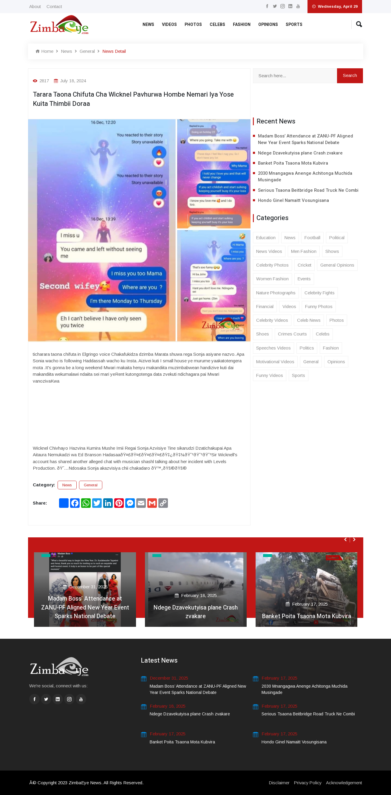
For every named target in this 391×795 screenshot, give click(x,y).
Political (338, 237)
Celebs (217, 24)
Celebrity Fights (320, 293)
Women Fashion (272, 279)
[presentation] (346, 539)
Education (266, 237)
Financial (265, 307)
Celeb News (309, 321)
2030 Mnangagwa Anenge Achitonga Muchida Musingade (305, 177)
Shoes (262, 335)
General (87, 51)
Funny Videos (270, 376)
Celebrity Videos (272, 321)
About (35, 6)
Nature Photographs (276, 293)
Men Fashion (304, 251)
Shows (333, 251)
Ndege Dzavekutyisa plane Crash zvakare (301, 153)
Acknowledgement (344, 782)
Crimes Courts (292, 335)
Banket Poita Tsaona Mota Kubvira (293, 163)
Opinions (268, 24)
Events (305, 279)
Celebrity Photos (272, 265)
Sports (294, 24)
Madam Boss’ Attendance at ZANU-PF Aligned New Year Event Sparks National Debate (306, 139)
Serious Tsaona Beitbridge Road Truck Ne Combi (309, 190)
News (148, 24)
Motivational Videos (275, 362)
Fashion (242, 24)
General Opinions (338, 265)
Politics (307, 348)
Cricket (305, 265)
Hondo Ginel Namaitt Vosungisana (294, 201)
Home (44, 51)
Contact (54, 6)
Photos (193, 24)
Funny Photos (319, 307)
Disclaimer (277, 782)
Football (313, 237)
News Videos (269, 251)
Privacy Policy (307, 782)
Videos (169, 24)
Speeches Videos (273, 348)
